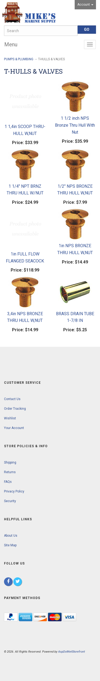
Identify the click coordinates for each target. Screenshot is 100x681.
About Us (10, 535)
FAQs (8, 482)
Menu (10, 44)
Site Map (10, 545)
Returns (10, 472)
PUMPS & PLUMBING (18, 59)
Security (10, 501)
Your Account (14, 428)
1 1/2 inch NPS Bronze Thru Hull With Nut (75, 125)
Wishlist (10, 418)
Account (85, 4)
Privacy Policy (14, 491)
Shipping (10, 462)
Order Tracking (15, 409)
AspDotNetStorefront (71, 651)
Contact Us (12, 399)
